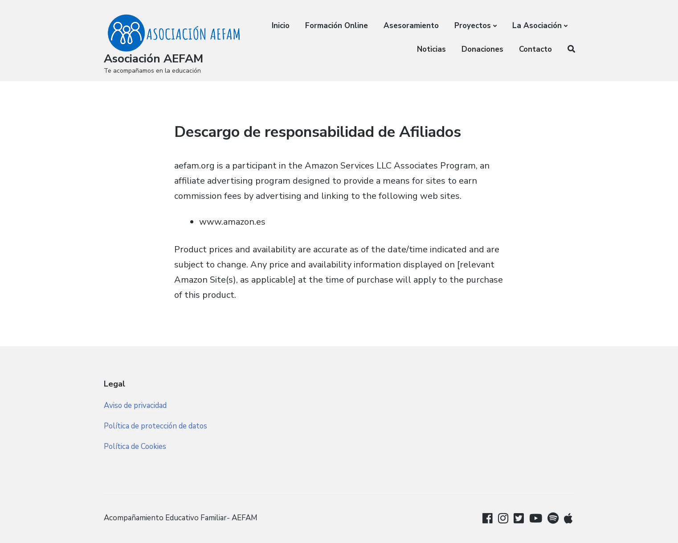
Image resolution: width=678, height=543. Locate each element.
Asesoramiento (411, 26)
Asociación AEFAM (153, 58)
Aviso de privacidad (135, 405)
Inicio (281, 26)
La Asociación (537, 26)
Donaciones (482, 49)
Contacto (535, 49)
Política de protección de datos (156, 426)
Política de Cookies (135, 446)
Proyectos (472, 26)
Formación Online (336, 26)
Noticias (431, 49)
